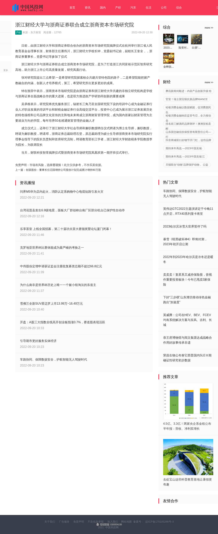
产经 (118, 7)
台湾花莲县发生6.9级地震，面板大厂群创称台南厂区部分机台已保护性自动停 (72, 210)
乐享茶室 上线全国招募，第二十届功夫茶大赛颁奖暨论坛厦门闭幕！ (66, 229)
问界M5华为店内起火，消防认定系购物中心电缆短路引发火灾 (61, 191)
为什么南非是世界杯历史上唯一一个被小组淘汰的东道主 (58, 285)
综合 (179, 7)
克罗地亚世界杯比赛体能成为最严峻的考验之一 (52, 247)
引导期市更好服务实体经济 (38, 340)
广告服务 (64, 521)
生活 (148, 7)
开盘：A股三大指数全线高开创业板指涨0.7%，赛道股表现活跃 (62, 322)
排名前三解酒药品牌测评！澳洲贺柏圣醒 (188, 124)
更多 (5, 70)
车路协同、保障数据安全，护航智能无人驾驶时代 (53, 359)
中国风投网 (112, 527)
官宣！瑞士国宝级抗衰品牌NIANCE (187, 99)
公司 (164, 7)
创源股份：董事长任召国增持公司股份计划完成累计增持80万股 (63, 169)
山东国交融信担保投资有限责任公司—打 (188, 132)
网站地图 (126, 521)
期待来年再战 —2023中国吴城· (184, 148)
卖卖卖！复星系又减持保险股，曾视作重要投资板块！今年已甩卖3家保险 (187, 279)
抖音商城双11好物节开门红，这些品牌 (188, 140)
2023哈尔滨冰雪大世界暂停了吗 (185, 226)
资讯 (87, 7)
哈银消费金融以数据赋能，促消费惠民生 (188, 108)
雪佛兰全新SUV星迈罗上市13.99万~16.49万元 (51, 303)
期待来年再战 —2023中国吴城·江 (185, 156)
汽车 (133, 7)
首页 (72, 7)
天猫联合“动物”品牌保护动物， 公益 (187, 164)
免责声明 (78, 521)
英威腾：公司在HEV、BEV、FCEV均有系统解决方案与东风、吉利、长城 (187, 319)
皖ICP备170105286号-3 (159, 521)
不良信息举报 (96, 521)
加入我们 (112, 521)
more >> (209, 27)
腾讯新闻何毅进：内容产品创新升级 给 (189, 91)
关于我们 (49, 521)
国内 (103, 7)
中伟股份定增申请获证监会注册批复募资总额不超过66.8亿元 (61, 266)
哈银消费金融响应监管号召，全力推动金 (188, 116)
